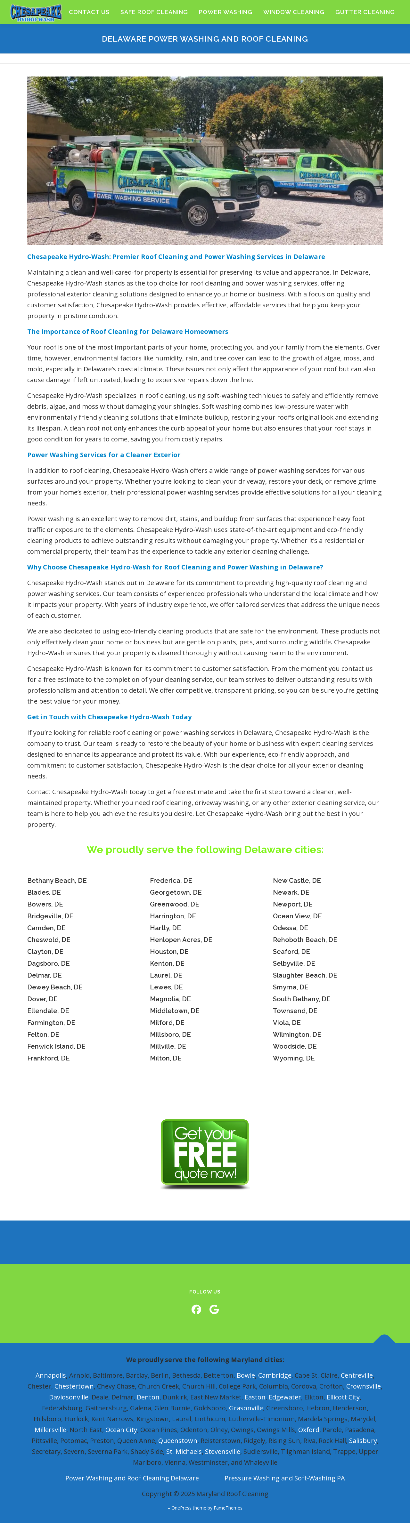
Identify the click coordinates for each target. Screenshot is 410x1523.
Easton (255, 1397)
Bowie (246, 1375)
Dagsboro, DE (48, 963)
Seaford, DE (291, 951)
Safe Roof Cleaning (154, 12)
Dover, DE (42, 999)
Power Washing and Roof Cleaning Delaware (132, 1478)
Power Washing (225, 12)
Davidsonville (68, 1397)
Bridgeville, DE (50, 916)
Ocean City (121, 1429)
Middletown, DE (175, 1011)
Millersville (50, 1429)
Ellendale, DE (48, 1011)
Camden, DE (46, 928)
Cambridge (274, 1375)
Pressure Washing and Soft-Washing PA (285, 1478)
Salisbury (363, 1440)
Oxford (308, 1429)
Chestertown (74, 1386)
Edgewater (285, 1397)
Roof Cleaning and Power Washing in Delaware (242, 567)
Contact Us (89, 12)
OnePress (181, 1508)
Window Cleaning (293, 12)
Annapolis (51, 1375)
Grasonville (246, 1408)
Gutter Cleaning (365, 12)
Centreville (357, 1375)
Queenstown (177, 1440)
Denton (148, 1397)
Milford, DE (167, 1023)
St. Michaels (184, 1451)
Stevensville (222, 1451)
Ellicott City (343, 1397)
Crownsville (363, 1386)
